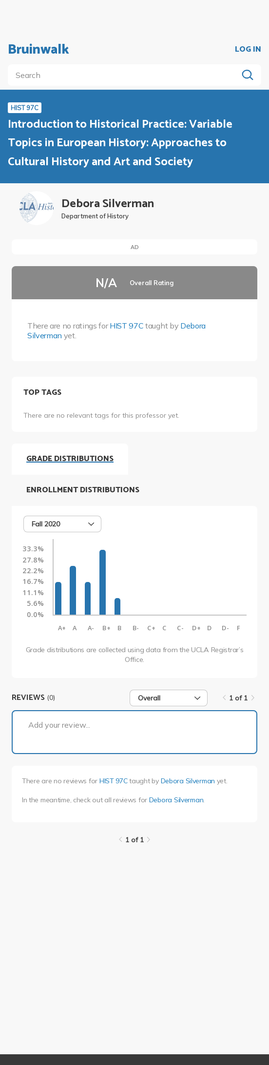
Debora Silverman (188, 780)
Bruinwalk (38, 49)
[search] (125, 75)
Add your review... (59, 725)
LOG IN (248, 49)
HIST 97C (126, 325)
